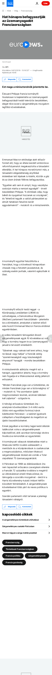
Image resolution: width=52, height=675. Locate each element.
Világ (16, 11)
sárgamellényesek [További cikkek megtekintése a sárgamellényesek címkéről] (37, 555)
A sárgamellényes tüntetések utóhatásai (20, 520)
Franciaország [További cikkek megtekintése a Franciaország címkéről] (12, 542)
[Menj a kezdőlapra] (10, 3)
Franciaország (26, 11)
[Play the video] (26, 44)
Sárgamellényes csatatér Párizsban (18, 526)
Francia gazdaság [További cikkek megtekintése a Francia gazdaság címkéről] (14, 562)
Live (46, 3)
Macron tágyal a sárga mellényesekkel (19, 533)
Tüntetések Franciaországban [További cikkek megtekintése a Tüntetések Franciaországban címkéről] (20, 549)
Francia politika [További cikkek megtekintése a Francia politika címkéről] (13, 555)
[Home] (3, 11)
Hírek (9, 11)
